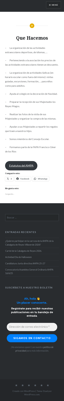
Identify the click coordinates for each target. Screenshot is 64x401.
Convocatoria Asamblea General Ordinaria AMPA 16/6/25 (29, 271)
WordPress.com (32, 394)
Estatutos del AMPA (21, 165)
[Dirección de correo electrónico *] (32, 327)
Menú (55, 5)
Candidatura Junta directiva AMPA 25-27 (25, 263)
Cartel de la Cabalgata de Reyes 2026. (23, 251)
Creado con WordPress (23, 391)
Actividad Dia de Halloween (18, 257)
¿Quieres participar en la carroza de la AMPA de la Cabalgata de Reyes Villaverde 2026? (29, 243)
